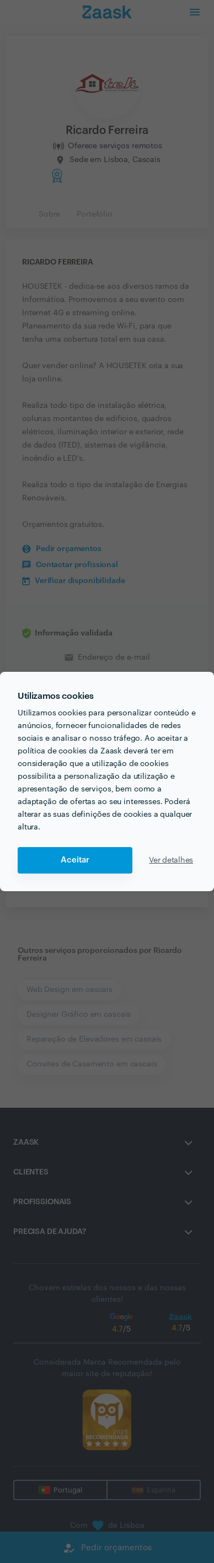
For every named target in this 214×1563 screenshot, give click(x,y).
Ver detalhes (171, 860)
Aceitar (75, 860)
